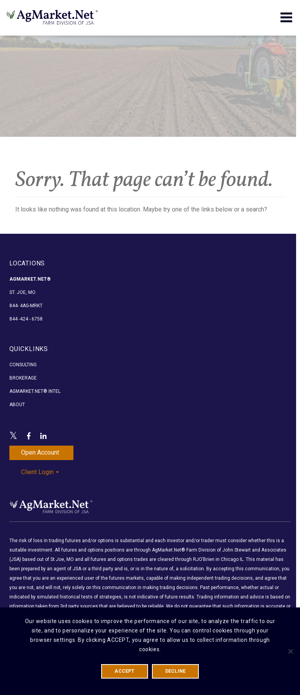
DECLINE (175, 671)
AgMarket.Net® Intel (35, 391)
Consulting (23, 364)
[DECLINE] (290, 651)
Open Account (40, 452)
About (17, 404)
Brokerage (23, 378)
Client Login (40, 472)
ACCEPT (124, 671)
